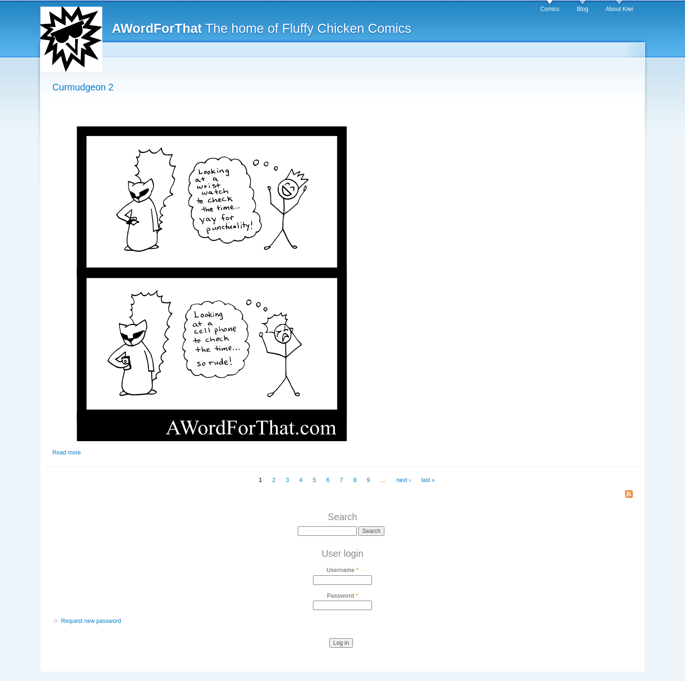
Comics (549, 9)
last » (428, 480)
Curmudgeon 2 (83, 87)
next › (403, 480)
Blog (582, 9)
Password (342, 595)
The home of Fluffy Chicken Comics (261, 28)
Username (343, 570)
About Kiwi (619, 9)
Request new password (91, 621)
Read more (66, 452)
